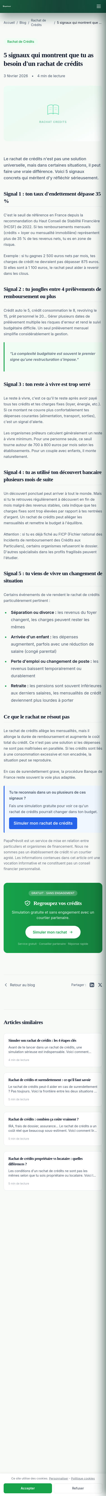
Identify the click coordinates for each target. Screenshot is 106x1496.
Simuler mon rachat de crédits (43, 823)
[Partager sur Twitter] (100, 985)
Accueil (9, 22)
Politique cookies (83, 1478)
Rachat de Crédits (20, 41)
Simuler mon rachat (53, 932)
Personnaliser (58, 1478)
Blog (23, 22)
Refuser (78, 1488)
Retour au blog (19, 985)
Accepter (28, 1488)
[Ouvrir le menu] (98, 6)
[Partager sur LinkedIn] (92, 985)
